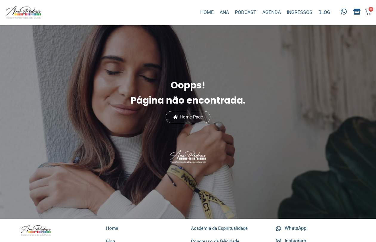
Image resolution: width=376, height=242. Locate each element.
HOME (207, 12)
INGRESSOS (299, 12)
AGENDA (271, 12)
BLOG (324, 12)
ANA (224, 12)
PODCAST (245, 12)
